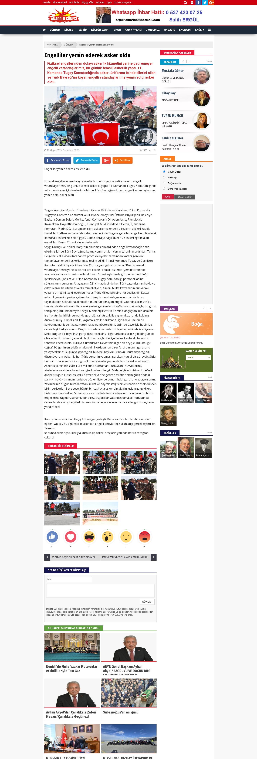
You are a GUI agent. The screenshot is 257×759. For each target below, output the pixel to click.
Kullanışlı (172, 177)
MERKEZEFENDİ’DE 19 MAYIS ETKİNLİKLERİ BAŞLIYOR (129, 557)
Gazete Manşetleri (123, 2)
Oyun (109, 2)
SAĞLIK (199, 30)
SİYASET (69, 30)
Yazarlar (47, 2)
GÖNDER (147, 601)
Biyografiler (88, 2)
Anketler (100, 2)
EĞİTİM (83, 30)
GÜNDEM (54, 30)
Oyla (167, 196)
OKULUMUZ (153, 30)
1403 (143, 150)
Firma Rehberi (60, 2)
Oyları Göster (184, 197)
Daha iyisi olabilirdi (177, 189)
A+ (150, 150)
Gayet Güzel (174, 171)
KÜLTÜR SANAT (100, 30)
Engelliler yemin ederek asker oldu (96, 44)
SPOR (117, 30)
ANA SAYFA (52, 44)
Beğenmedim (174, 183)
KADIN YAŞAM (133, 30)
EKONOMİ (185, 30)
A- (155, 150)
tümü (209, 61)
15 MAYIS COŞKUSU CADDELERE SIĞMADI (69, 557)
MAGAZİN (169, 30)
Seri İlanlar (74, 2)
